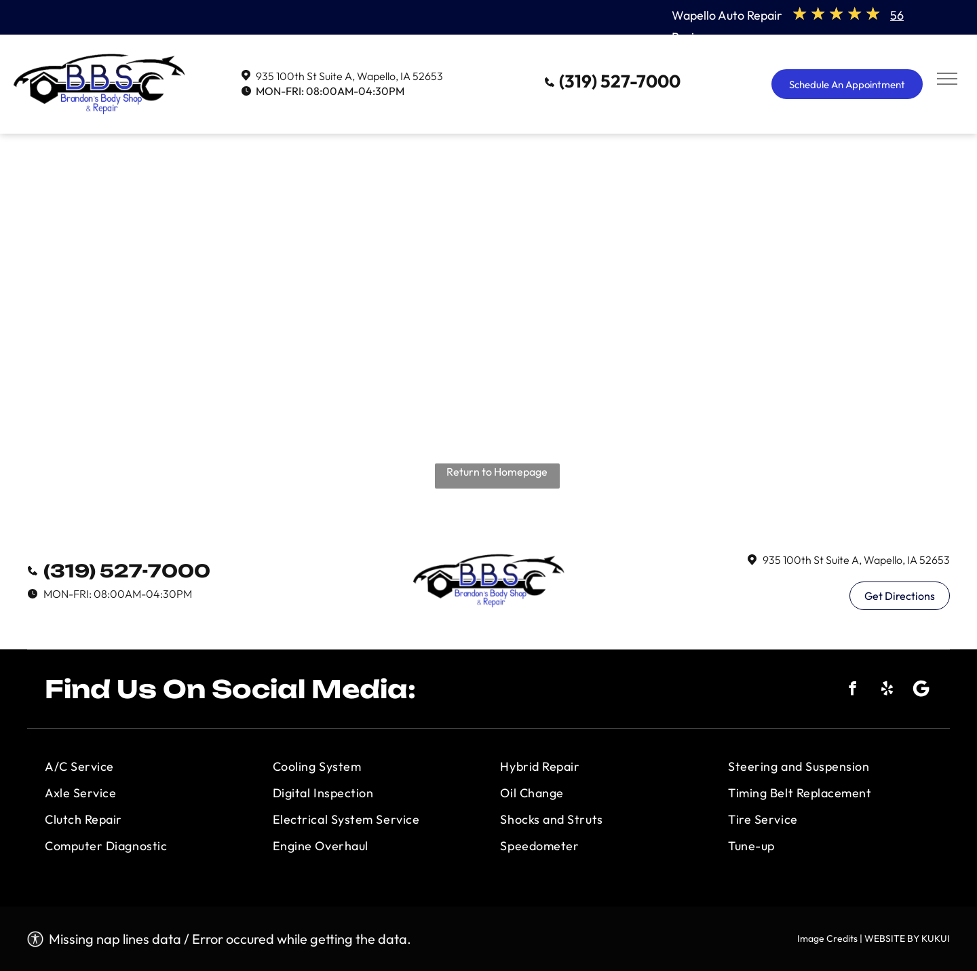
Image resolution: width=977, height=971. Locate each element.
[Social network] (921, 690)
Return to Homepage (497, 471)
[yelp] (887, 690)
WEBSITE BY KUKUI (907, 938)
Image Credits (827, 938)
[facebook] (852, 690)
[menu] (947, 78)
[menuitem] (147, 766)
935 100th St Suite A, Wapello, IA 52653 (349, 76)
